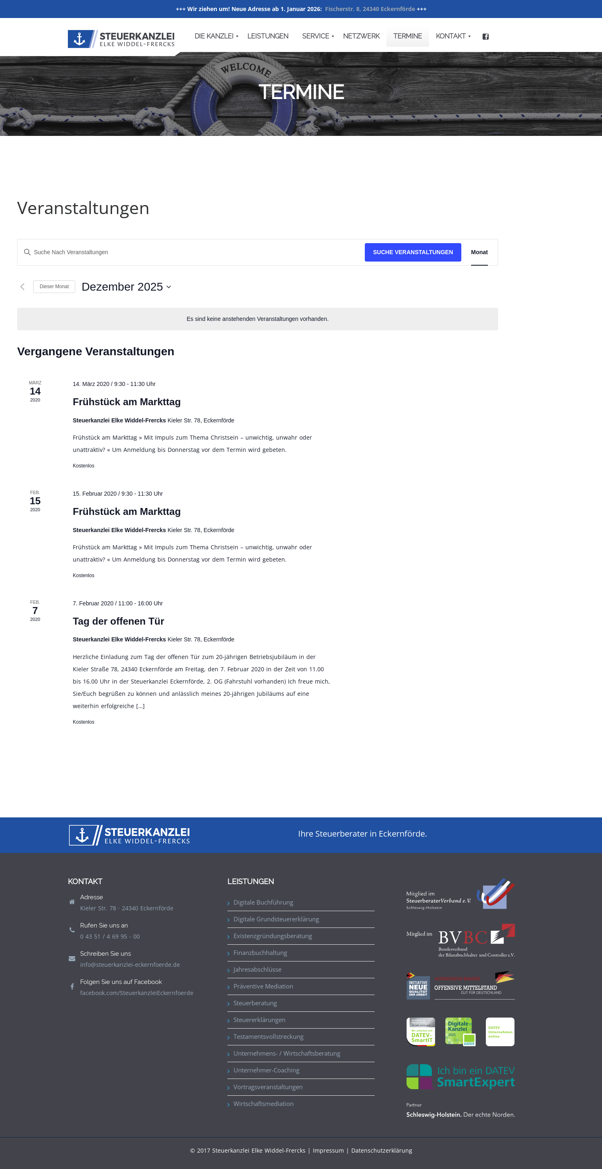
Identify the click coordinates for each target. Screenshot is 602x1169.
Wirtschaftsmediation (264, 1103)
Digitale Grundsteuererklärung (276, 919)
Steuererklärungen (259, 1020)
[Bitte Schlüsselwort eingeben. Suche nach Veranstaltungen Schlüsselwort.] (191, 252)
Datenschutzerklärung (381, 1150)
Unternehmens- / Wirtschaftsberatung (287, 1053)
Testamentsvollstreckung (268, 1036)
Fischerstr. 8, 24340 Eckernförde (370, 9)
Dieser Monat (54, 286)
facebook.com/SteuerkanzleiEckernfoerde (136, 993)
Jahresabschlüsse (257, 969)
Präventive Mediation (263, 986)
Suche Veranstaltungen (413, 252)
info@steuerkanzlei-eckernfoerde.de (130, 964)
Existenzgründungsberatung (273, 936)
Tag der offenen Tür (118, 621)
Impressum (328, 1150)
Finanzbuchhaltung (260, 952)
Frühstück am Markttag (127, 401)
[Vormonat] (22, 287)
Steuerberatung (255, 1003)
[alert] (257, 319)
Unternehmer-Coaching (266, 1070)
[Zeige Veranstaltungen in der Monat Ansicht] (479, 252)
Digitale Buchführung (263, 902)
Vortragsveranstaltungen (268, 1087)
